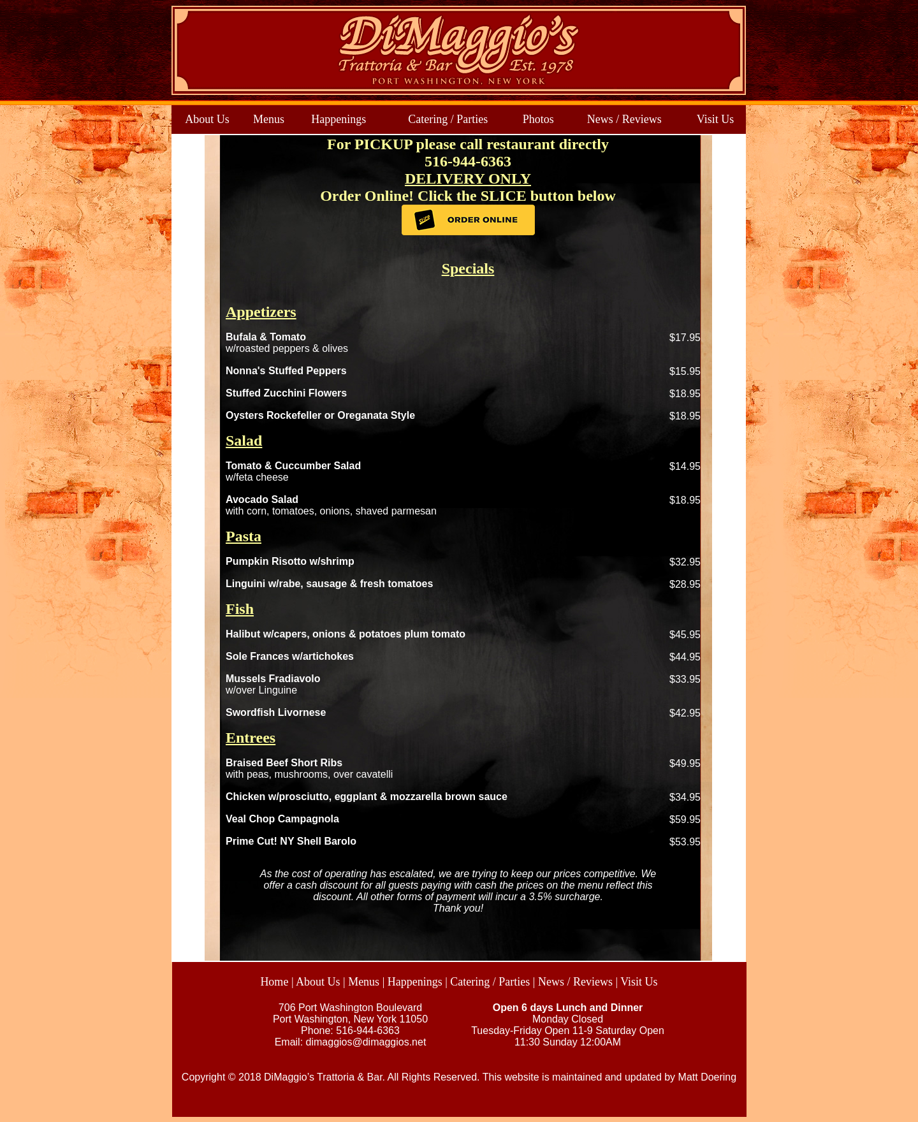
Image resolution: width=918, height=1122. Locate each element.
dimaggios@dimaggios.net (366, 1042)
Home (274, 981)
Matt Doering (707, 1077)
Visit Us (715, 119)
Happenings (338, 119)
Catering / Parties (448, 119)
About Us (207, 119)
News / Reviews (624, 119)
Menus (268, 119)
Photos (538, 119)
